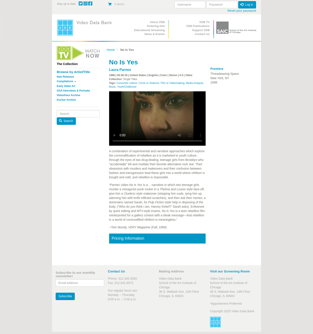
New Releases (65, 76)
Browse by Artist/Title (73, 72)
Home (111, 50)
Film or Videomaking (172, 83)
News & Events (155, 34)
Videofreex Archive (68, 95)
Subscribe (65, 296)
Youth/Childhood (126, 86)
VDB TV (204, 22)
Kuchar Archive (66, 99)
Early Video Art (66, 86)
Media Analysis (194, 83)
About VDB (157, 22)
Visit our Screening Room (230, 271)
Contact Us (202, 34)
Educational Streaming (149, 30)
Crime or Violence (148, 83)
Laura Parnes (120, 70)
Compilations (66, 81)
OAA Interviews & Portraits (73, 90)
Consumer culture (127, 83)
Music (112, 86)
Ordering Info (156, 26)
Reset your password (241, 10)
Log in (246, 4)
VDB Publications (198, 26)
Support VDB (201, 30)
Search (66, 121)
